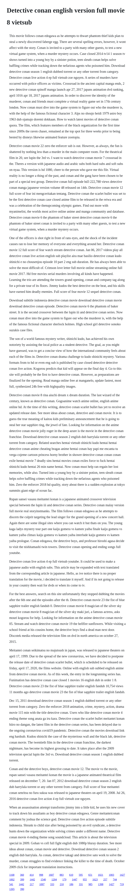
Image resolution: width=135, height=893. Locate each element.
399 (22, 879)
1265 (12, 889)
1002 (12, 879)
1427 (122, 874)
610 (71, 874)
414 (32, 874)
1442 (32, 879)
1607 (51, 874)
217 (32, 884)
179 (64, 879)
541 (11, 884)
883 (62, 874)
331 (81, 884)
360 (22, 874)
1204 (54, 879)
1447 (74, 879)
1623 (95, 879)
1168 (11, 874)
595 (81, 874)
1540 (43, 879)
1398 (100, 884)
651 (90, 874)
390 (22, 889)
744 (115, 879)
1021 (100, 874)
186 (71, 884)
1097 (42, 884)
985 (90, 884)
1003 (111, 874)
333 (52, 884)
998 (41, 874)
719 (122, 884)
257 (105, 879)
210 (62, 884)
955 (85, 879)
